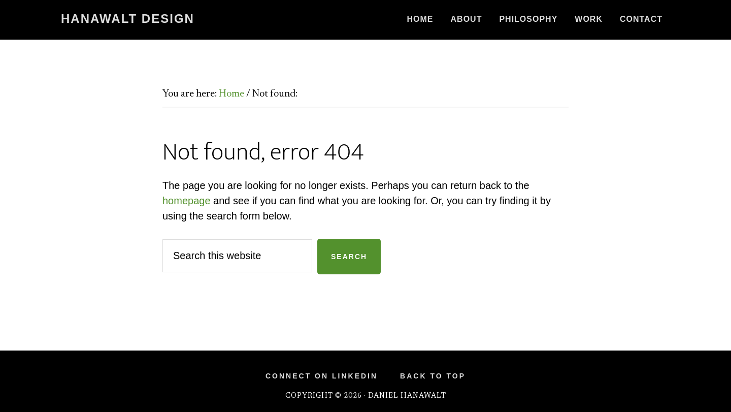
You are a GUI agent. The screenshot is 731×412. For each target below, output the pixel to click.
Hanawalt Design (127, 18)
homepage (186, 200)
